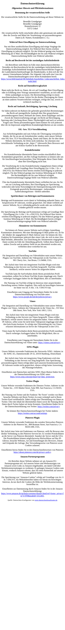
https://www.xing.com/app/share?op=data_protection (32, 377)
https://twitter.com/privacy (48, 406)
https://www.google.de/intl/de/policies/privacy (32, 297)
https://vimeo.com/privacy (49, 342)
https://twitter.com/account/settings (32, 413)
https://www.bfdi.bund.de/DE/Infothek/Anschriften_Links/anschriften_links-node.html (33, 80)
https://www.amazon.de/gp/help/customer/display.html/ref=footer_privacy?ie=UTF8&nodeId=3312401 (32, 494)
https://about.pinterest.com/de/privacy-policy (32, 452)
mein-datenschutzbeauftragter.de (46, 500)
